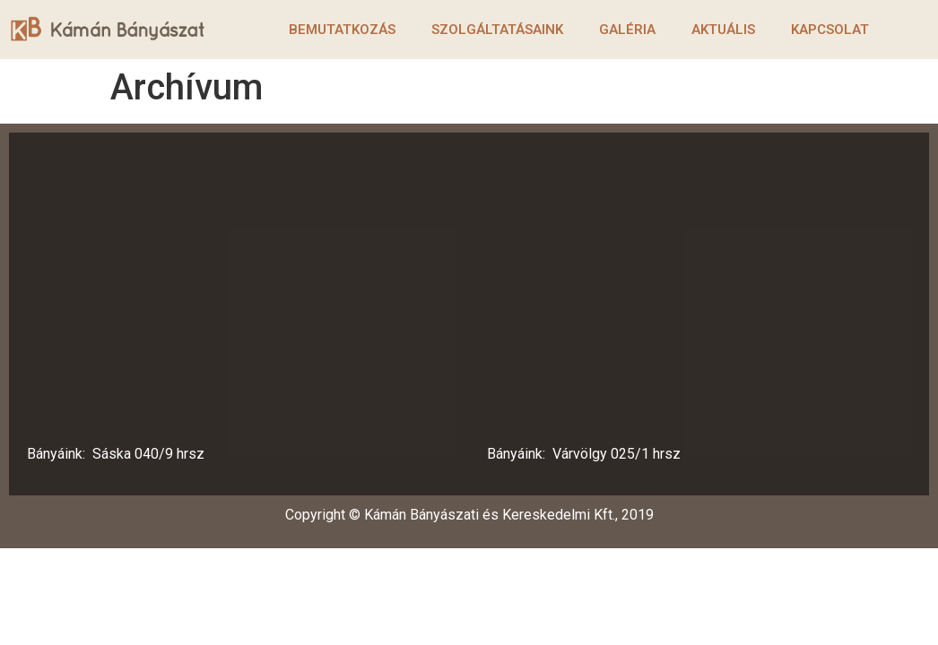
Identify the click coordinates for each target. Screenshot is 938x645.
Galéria (627, 30)
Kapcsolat (830, 30)
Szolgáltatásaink (497, 30)
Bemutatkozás (342, 30)
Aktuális (723, 30)
